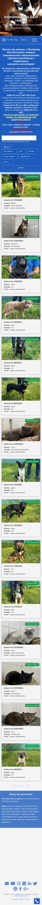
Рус (12, 40)
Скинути (21, 168)
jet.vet (26, 896)
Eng (15, 40)
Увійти (23, 40)
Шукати (7, 147)
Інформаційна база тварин (21, 18)
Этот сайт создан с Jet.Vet (21, 899)
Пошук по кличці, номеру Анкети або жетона (15, 141)
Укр (8, 40)
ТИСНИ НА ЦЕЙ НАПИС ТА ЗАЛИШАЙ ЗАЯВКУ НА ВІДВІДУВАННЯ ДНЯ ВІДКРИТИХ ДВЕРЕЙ (21, 117)
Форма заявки (34, 40)
